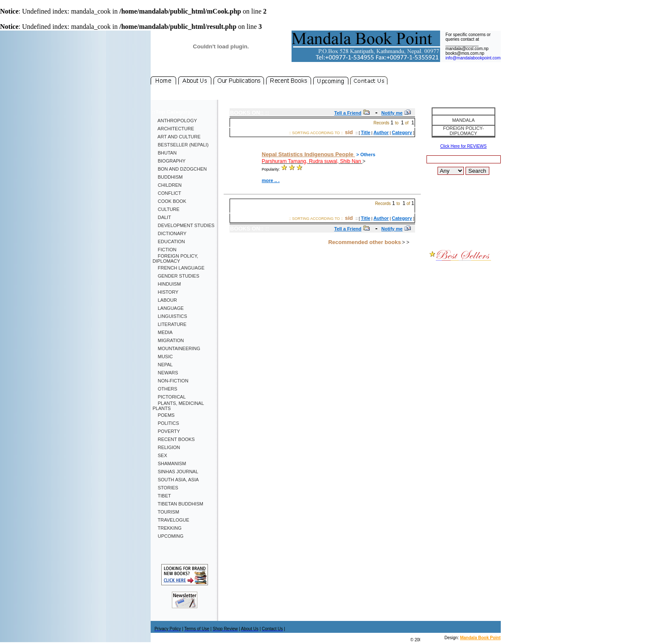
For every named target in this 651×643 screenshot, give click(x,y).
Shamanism (169, 463)
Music (163, 356)
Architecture (173, 128)
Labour (165, 300)
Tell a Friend (348, 112)
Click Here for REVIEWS (463, 146)
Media (163, 332)
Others (165, 388)
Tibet (162, 495)
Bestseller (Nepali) (181, 144)
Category (402, 132)
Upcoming (168, 536)
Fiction (165, 249)
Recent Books (174, 439)
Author (381, 132)
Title (365, 132)
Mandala (463, 120)
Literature (170, 324)
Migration (168, 340)
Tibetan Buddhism (178, 503)
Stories (165, 487)
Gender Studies (176, 275)
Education (169, 241)
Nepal (163, 364)
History (166, 292)
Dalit (162, 217)
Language (168, 308)
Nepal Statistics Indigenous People (308, 154)
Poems (164, 415)
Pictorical (169, 396)
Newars (165, 372)
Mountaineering (176, 348)
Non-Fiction (170, 380)
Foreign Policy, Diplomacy (175, 258)
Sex (160, 455)
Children (167, 185)
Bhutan (165, 152)
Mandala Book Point (480, 637)
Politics (166, 423)
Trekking (167, 528)
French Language (179, 267)
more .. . (271, 180)
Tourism (166, 511)
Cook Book (169, 201)
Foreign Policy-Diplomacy (463, 131)
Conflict (167, 193)
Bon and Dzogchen (180, 168)
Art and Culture (177, 136)
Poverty (166, 431)
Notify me (392, 112)
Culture (166, 209)
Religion (166, 447)
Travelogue (171, 519)
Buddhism (168, 177)
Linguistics (170, 316)
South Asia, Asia (176, 479)
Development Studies (184, 225)
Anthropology (175, 120)
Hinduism (167, 283)
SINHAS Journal (176, 471)
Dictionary (170, 233)
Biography (169, 160)
